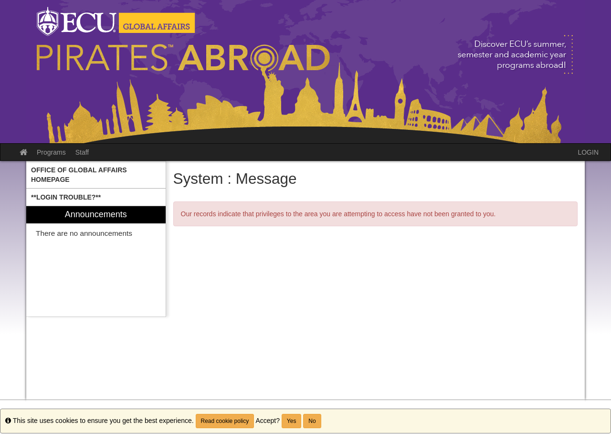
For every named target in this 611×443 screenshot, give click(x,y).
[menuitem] (96, 174)
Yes (291, 421)
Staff (82, 152)
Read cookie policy (225, 421)
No (312, 421)
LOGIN (588, 152)
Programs (51, 152)
